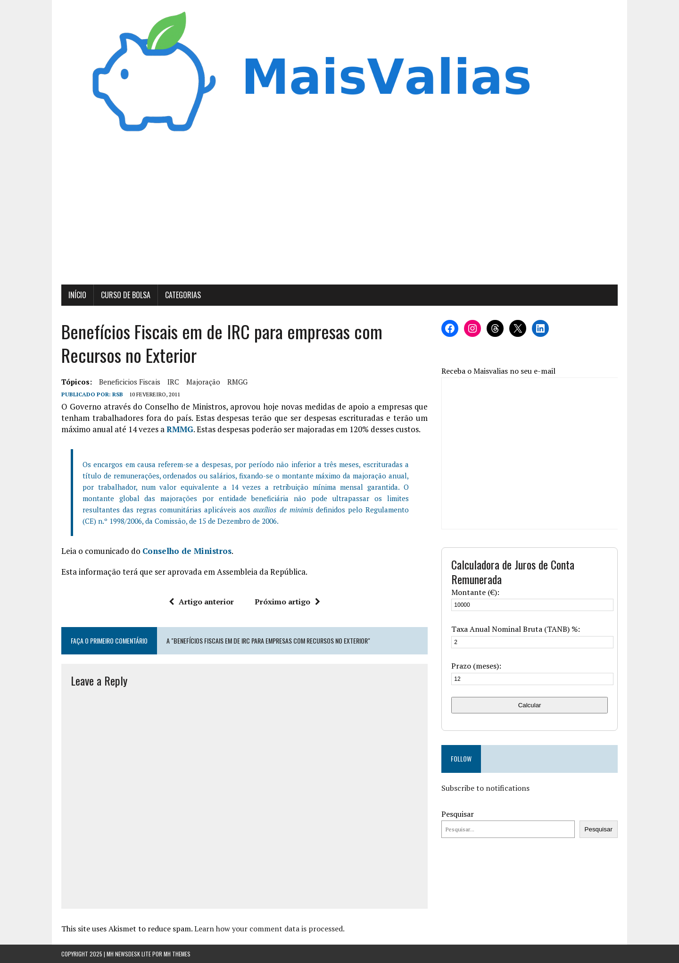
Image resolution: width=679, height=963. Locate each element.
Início (77, 295)
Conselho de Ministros (187, 550)
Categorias (183, 295)
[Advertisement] (339, 214)
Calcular (529, 705)
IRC (173, 381)
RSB (117, 394)
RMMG (179, 429)
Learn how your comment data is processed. (269, 928)
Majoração (203, 381)
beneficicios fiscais (129, 381)
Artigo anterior (201, 601)
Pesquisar (457, 814)
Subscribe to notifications (485, 788)
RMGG (237, 381)
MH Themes (177, 954)
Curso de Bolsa (125, 295)
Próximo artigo (287, 601)
